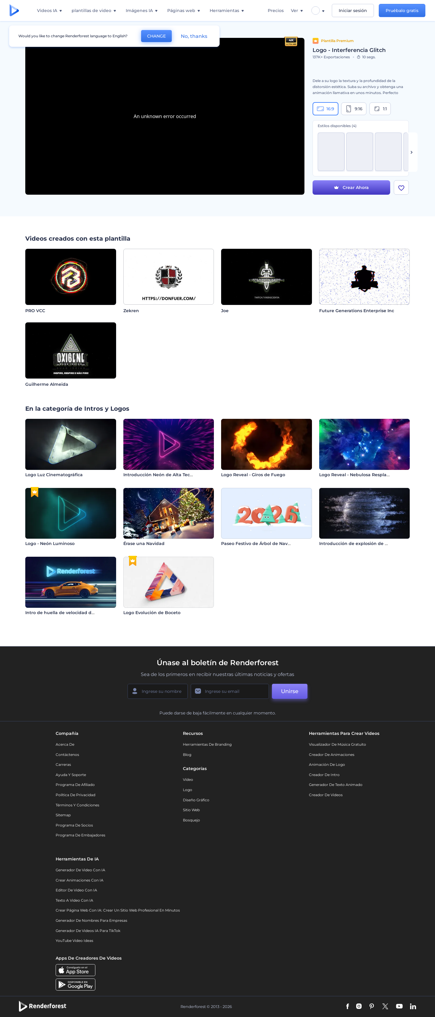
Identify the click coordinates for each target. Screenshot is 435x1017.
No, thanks (194, 36)
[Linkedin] (413, 1006)
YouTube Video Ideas (74, 940)
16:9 (325, 108)
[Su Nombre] (158, 691)
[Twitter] (385, 1006)
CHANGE (156, 36)
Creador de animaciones (331, 754)
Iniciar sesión (353, 10)
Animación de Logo (327, 764)
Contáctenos (67, 754)
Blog (187, 754)
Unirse (289, 691)
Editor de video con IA (76, 890)
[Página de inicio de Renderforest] (14, 10)
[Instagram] (359, 1006)
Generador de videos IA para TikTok (88, 930)
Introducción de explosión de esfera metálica (368, 543)
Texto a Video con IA (74, 900)
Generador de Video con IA (80, 870)
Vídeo (188, 779)
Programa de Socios (74, 825)
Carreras (63, 764)
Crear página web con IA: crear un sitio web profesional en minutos (118, 910)
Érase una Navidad (144, 543)
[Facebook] (347, 1006)
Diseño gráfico (196, 800)
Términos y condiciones (77, 805)
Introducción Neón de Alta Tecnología (164, 474)
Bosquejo (191, 820)
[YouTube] (399, 1006)
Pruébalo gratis (402, 10)
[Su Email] (230, 691)
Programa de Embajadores (80, 835)
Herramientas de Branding (207, 744)
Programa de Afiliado (75, 784)
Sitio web (191, 810)
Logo (187, 789)
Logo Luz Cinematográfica (54, 474)
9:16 (353, 108)
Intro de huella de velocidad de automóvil (71, 612)
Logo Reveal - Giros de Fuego (253, 474)
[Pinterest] (372, 1006)
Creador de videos (326, 795)
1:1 (380, 108)
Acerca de (65, 744)
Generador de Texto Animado (335, 784)
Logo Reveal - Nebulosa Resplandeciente (364, 474)
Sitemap (63, 815)
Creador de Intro (324, 774)
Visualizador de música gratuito (337, 744)
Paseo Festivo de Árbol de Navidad (259, 543)
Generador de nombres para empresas (91, 920)
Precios (276, 10)
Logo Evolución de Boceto (151, 612)
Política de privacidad (75, 795)
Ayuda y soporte (71, 774)
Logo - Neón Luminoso (50, 543)
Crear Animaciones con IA (79, 880)
